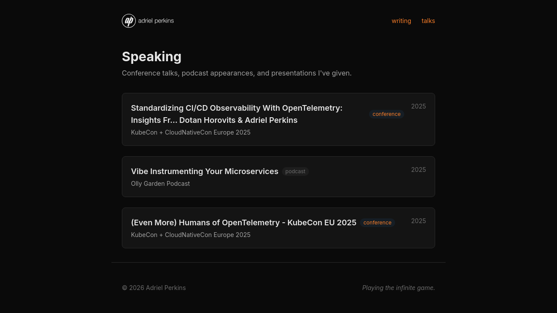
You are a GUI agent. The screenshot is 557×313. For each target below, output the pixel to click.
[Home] (148, 21)
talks (428, 20)
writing (401, 20)
